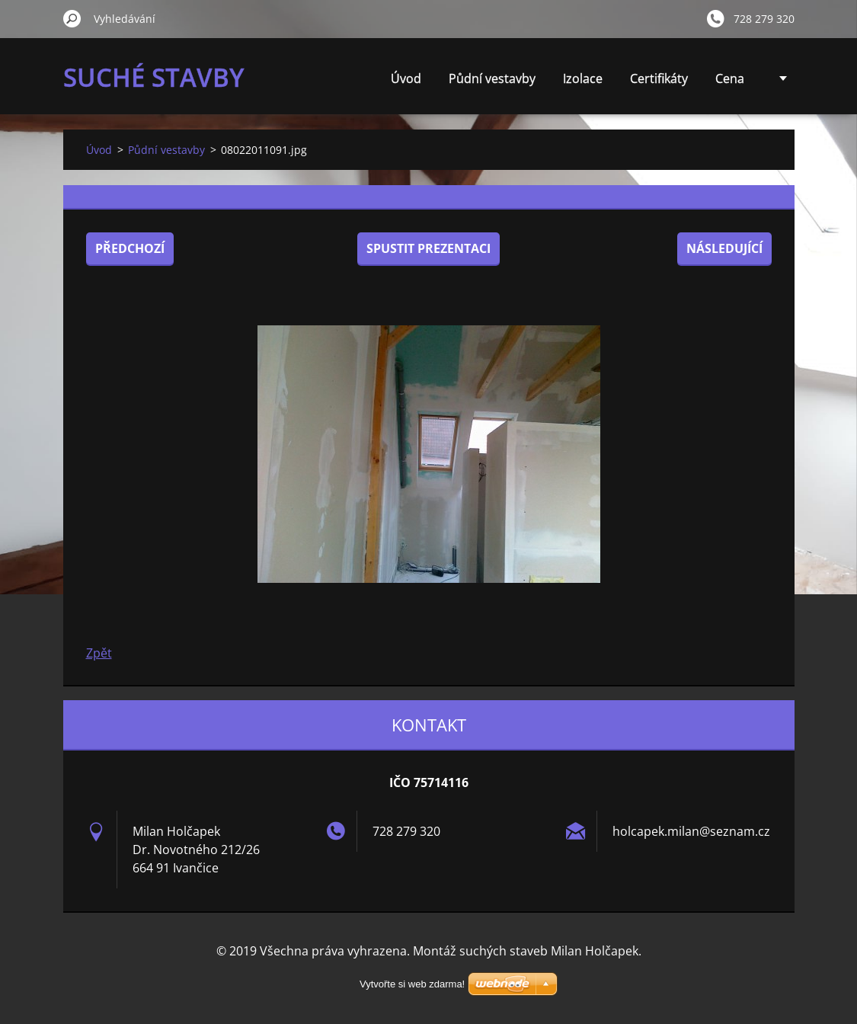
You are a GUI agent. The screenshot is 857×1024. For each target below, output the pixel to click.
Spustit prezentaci (428, 248)
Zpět (99, 653)
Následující (724, 248)
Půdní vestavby (492, 78)
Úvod (406, 78)
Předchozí (130, 248)
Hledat (72, 18)
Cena (729, 78)
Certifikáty (659, 78)
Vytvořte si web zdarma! (412, 984)
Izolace (583, 78)
